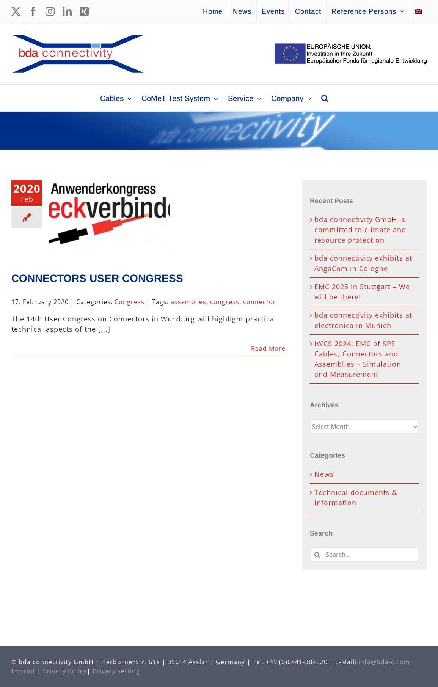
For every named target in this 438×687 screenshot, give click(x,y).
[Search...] (364, 554)
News (324, 474)
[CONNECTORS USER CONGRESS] (109, 218)
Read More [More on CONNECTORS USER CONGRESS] (268, 348)
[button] (324, 98)
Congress (129, 302)
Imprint (23, 671)
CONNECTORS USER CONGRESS (97, 278)
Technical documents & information (355, 497)
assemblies (188, 302)
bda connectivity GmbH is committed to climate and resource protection (360, 229)
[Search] (317, 554)
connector (259, 302)
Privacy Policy (65, 671)
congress (224, 302)
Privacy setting (116, 671)
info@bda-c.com (384, 662)
